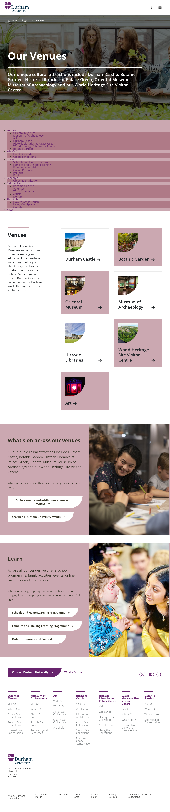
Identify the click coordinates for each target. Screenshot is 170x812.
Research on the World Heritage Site (129, 728)
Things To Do (26, 21)
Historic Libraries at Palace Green (34, 144)
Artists (17, 194)
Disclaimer (63, 795)
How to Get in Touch (26, 202)
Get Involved (14, 184)
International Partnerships (15, 732)
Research (12, 178)
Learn (10, 160)
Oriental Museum (24, 133)
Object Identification (26, 181)
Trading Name (77, 796)
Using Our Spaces (24, 205)
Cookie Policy (94, 796)
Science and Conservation (152, 722)
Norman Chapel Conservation (83, 741)
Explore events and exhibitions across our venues (43, 502)
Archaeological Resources (39, 732)
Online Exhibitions (24, 157)
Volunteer (19, 189)
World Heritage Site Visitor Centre (34, 147)
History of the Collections (107, 719)
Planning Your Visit (25, 168)
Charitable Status (41, 796)
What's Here (129, 720)
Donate (18, 197)
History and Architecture (83, 716)
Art (15, 139)
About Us (12, 200)
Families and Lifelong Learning (32, 165)
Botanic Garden (23, 149)
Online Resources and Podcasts (35, 640)
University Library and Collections (140, 796)
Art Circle (58, 728)
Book (16, 176)
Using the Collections (105, 732)
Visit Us (12, 704)
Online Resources (24, 171)
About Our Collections (14, 716)
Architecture (106, 725)
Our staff (18, 208)
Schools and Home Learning (30, 163)
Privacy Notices (112, 796)
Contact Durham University (32, 673)
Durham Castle (22, 141)
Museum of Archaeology (28, 136)
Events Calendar (23, 155)
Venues (40, 21)
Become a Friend (23, 186)
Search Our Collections (14, 724)
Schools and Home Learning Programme (41, 613)
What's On (13, 152)
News (10, 210)
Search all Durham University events (38, 517)
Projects (18, 173)
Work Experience (23, 192)
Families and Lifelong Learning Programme (43, 626)
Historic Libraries (83, 358)
